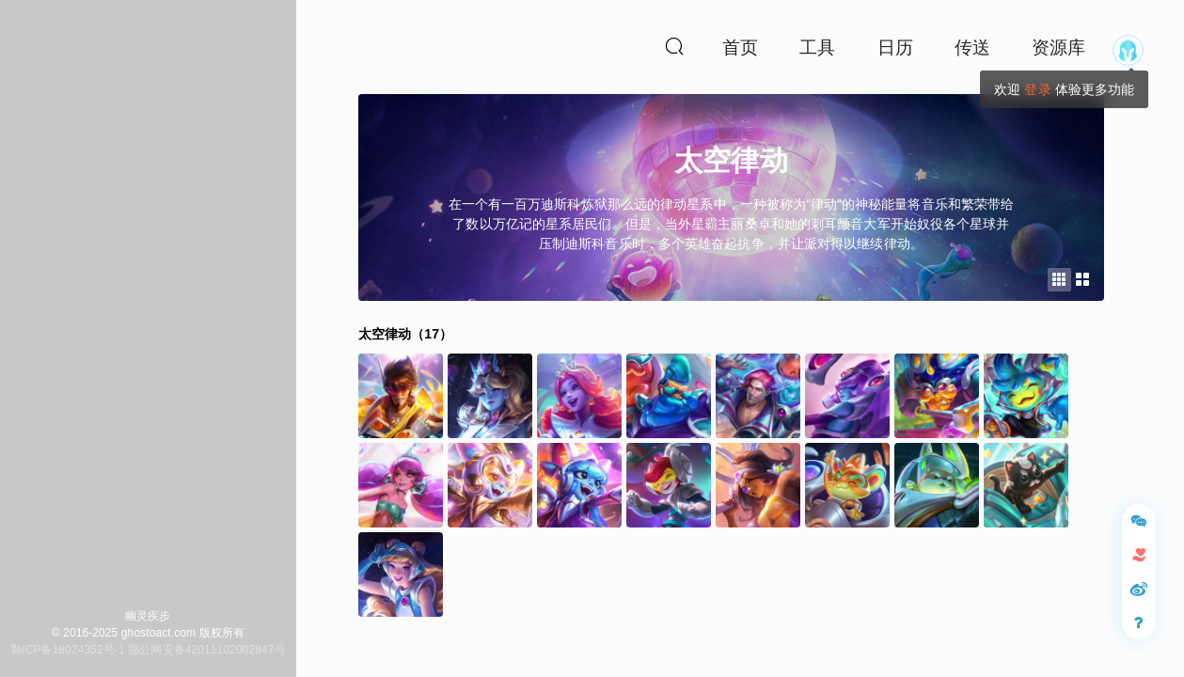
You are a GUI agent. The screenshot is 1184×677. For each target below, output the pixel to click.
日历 (895, 47)
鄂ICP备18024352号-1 (67, 649)
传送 (972, 47)
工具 (817, 47)
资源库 (1058, 47)
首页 (740, 47)
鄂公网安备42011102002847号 (206, 649)
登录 (1037, 89)
